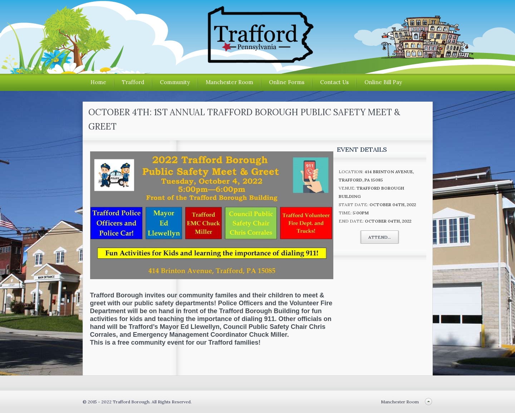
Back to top (429, 402)
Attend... (379, 237)
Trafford (133, 82)
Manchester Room (229, 82)
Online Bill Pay (383, 82)
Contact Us (334, 82)
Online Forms (286, 82)
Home (98, 82)
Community (175, 82)
